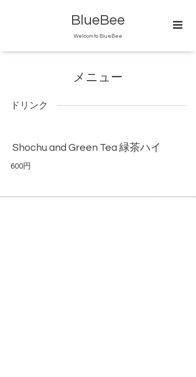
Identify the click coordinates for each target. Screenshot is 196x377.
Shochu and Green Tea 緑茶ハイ (87, 147)
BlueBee (98, 20)
